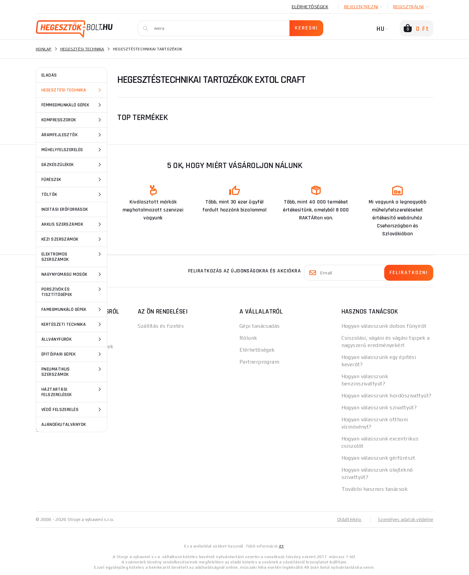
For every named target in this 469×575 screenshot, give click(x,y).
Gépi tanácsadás (259, 326)
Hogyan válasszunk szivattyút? (379, 407)
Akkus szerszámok (72, 224)
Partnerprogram (259, 362)
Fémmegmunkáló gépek (72, 105)
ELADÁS (49, 75)
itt (281, 546)
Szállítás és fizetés (161, 326)
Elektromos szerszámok (72, 256)
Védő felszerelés (72, 410)
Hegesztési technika (72, 90)
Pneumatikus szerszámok (72, 371)
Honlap (44, 49)
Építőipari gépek (72, 354)
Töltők (72, 195)
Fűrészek (72, 180)
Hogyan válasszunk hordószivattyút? (386, 395)
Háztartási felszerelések (72, 391)
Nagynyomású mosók (72, 274)
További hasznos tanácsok (374, 489)
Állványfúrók (72, 339)
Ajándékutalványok (63, 425)
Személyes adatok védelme (404, 519)
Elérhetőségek (310, 6)
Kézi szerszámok (72, 239)
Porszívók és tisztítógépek (72, 291)
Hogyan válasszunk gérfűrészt (378, 458)
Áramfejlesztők (72, 135)
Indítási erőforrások (64, 209)
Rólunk (248, 338)
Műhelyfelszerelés (72, 150)
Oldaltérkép (346, 519)
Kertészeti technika (72, 324)
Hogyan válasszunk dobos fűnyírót (384, 326)
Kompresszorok (72, 120)
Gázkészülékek (72, 165)
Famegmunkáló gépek (72, 310)
